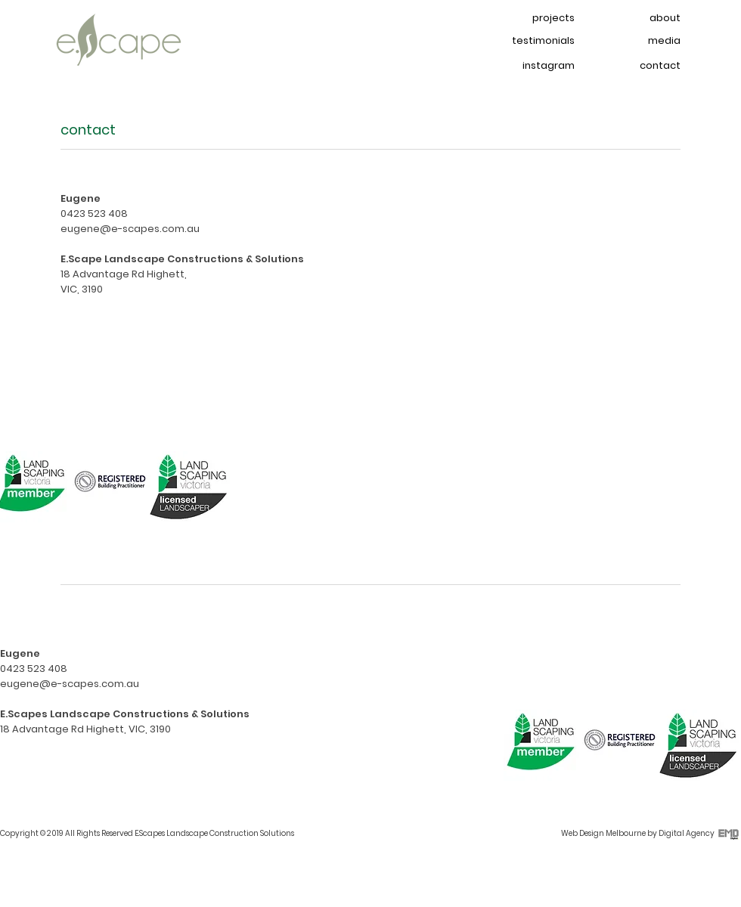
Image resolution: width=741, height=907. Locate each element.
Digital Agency (687, 833)
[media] (643, 41)
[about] (643, 18)
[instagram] (537, 66)
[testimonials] (537, 41)
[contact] (643, 66)
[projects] (537, 18)
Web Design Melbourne (603, 833)
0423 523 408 (94, 213)
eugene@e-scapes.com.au (130, 228)
